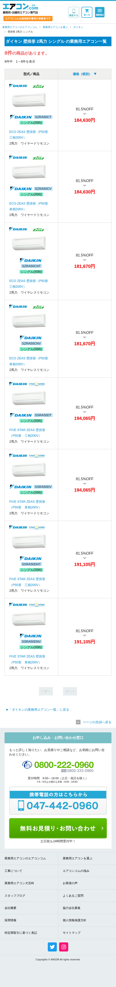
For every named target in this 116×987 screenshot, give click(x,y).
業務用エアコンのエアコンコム (25, 858)
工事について (13, 871)
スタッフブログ (15, 895)
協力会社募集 (72, 908)
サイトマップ (72, 932)
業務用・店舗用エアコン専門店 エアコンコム (20, 8)
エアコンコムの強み (76, 871)
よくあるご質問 (73, 895)
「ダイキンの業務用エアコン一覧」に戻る (39, 709)
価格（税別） (82, 74)
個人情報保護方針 (74, 920)
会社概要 (10, 908)
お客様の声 (70, 883)
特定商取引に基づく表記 (21, 932)
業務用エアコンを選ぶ (77, 858)
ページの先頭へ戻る (97, 722)
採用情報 (10, 920)
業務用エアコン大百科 (19, 883)
